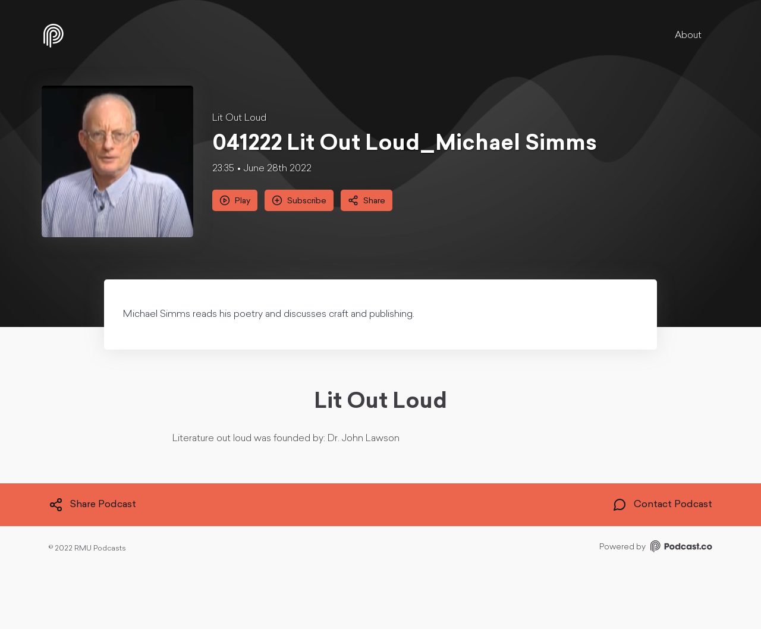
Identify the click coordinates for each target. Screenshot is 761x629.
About (688, 35)
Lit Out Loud (239, 118)
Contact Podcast (662, 505)
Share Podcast (92, 505)
